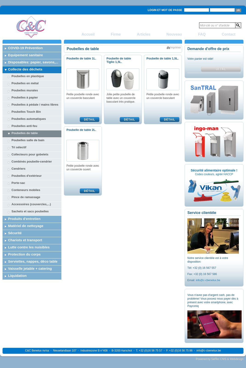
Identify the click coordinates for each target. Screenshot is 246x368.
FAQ (202, 34)
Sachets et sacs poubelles (30, 211)
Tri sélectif (18, 147)
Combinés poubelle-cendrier (31, 161)
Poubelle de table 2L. (81, 130)
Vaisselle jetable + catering (30, 268)
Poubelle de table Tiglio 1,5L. (118, 60)
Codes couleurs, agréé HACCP (214, 174)
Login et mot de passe (165, 10)
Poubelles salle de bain (27, 140)
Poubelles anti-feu (24, 126)
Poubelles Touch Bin (26, 111)
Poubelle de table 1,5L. (162, 58)
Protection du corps (24, 254)
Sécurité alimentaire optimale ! (214, 170)
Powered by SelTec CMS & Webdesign (219, 359)
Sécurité (15, 233)
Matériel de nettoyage (25, 226)
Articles (143, 34)
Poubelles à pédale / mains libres (34, 104)
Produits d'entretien (24, 219)
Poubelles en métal (25, 83)
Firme (116, 34)
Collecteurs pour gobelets (29, 154)
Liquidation (17, 276)
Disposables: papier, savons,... (33, 62)
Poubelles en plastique (27, 76)
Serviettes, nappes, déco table (32, 261)
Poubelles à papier (24, 97)
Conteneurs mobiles (25, 190)
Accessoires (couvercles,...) (31, 204)
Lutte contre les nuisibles (29, 247)
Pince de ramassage (25, 197)
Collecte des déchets (25, 69)
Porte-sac (18, 183)
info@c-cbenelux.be (208, 280)
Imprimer (175, 47)
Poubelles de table (24, 133)
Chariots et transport (25, 240)
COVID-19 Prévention (25, 48)
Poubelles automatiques (28, 119)
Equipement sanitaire (25, 55)
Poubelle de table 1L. (81, 58)
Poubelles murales (24, 90)
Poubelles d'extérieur (26, 175)
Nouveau (174, 34)
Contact (228, 34)
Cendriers (18, 168)
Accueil (88, 34)
